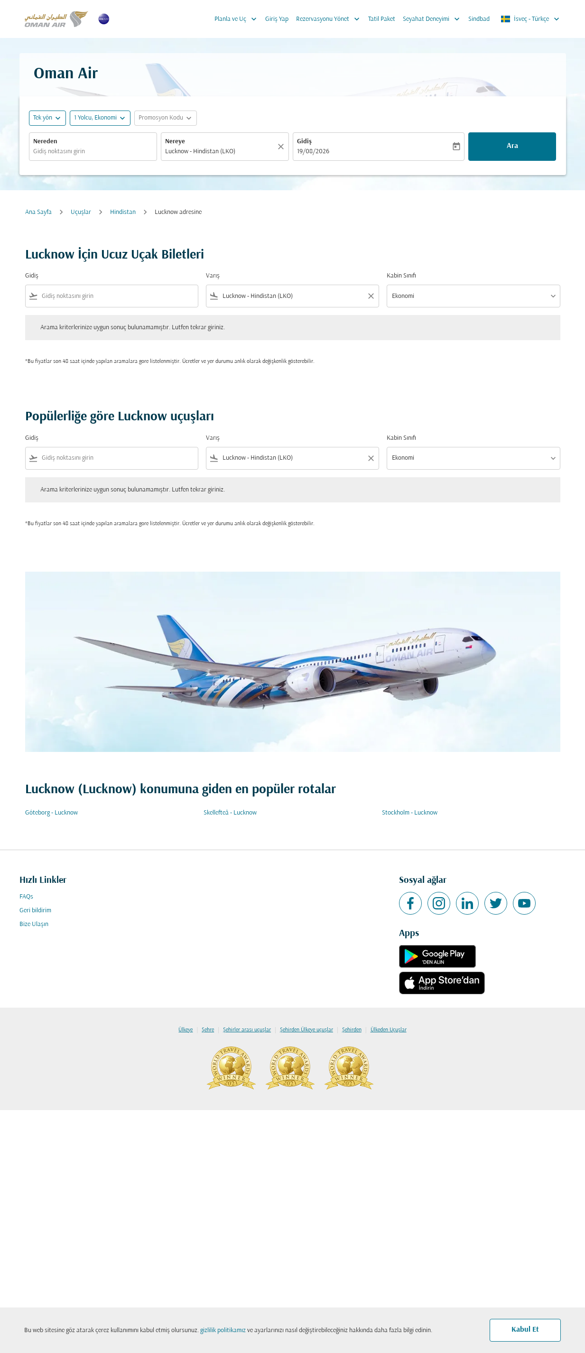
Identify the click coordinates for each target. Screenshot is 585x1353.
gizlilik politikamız (223, 1330)
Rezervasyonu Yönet (330, 19)
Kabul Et (525, 1330)
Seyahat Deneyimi (433, 19)
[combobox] (93, 152)
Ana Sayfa (38, 212)
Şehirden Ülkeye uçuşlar (306, 1030)
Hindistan (123, 212)
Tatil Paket (381, 19)
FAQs (26, 896)
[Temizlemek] (282, 146)
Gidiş (304, 141)
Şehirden (352, 1030)
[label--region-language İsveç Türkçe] (530, 19)
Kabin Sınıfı (401, 275)
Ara (512, 146)
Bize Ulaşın (33, 924)
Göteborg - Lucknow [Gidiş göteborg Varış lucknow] (51, 812)
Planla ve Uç (237, 19)
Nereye (175, 141)
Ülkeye (185, 1030)
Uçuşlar (81, 212)
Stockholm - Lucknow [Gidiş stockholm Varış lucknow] (409, 812)
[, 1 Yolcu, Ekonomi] (95, 118)
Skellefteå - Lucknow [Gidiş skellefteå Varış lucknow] (230, 812)
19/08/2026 (313, 151)
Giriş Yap (276, 19)
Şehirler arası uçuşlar (247, 1030)
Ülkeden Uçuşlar (389, 1030)
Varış (213, 275)
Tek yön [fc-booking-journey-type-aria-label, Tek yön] (42, 117)
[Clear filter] (370, 296)
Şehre (208, 1030)
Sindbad (479, 19)
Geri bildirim (35, 910)
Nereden (45, 141)
